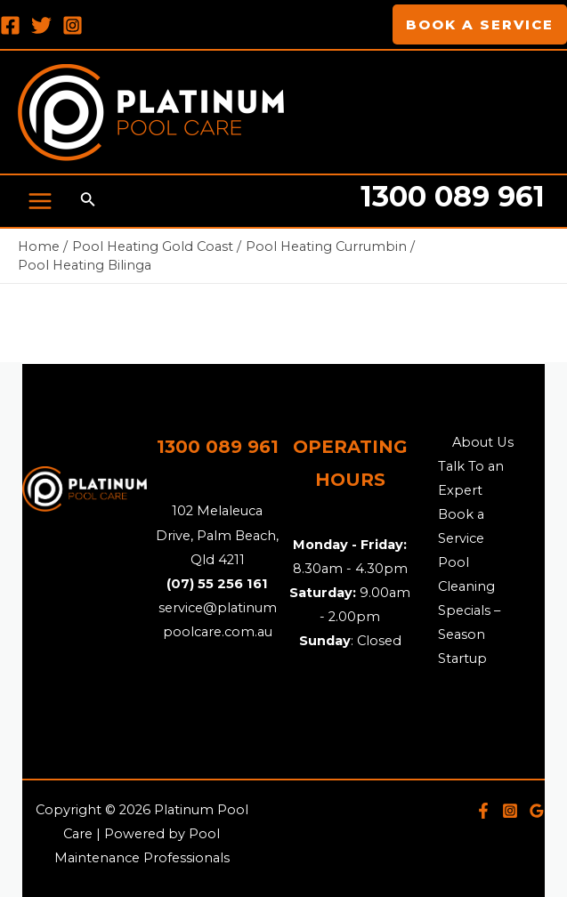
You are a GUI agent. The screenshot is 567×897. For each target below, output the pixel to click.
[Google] (537, 811)
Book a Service (461, 526)
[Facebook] (10, 25)
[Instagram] (72, 25)
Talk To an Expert (471, 478)
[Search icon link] (88, 201)
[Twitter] (41, 25)
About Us (483, 442)
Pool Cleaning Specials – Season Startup (469, 610)
